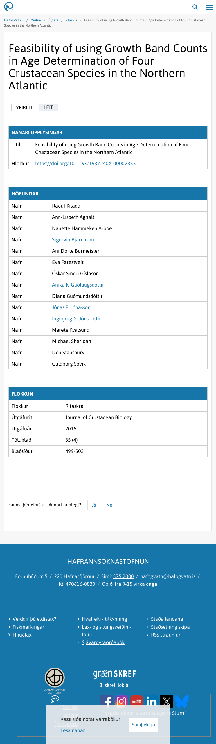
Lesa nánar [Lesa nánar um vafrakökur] (72, 730)
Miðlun (35, 20)
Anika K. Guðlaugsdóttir (78, 285)
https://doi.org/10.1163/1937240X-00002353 (85, 163)
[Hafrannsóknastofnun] (11, 7)
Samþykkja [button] (143, 724)
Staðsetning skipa (170, 627)
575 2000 (123, 576)
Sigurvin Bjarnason (73, 240)
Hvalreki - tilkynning (104, 619)
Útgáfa (53, 20)
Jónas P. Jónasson (71, 307)
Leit (48, 107)
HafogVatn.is (14, 20)
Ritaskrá (71, 20)
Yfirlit (24, 108)
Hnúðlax (22, 635)
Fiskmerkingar (28, 627)
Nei (109, 504)
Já (94, 504)
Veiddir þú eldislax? (34, 619)
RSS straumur (166, 635)
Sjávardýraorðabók (103, 642)
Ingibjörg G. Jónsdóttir (76, 319)
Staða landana (167, 619)
